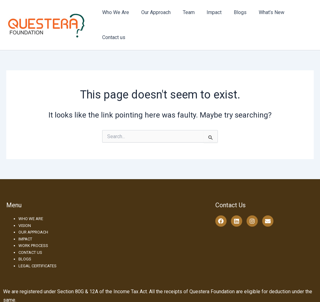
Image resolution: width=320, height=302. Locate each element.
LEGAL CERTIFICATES (37, 251)
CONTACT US (30, 238)
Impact (209, 18)
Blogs (233, 18)
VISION (24, 211)
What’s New (263, 18)
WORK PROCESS (33, 231)
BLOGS (24, 245)
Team (186, 18)
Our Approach (155, 18)
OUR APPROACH (33, 218)
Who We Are (117, 18)
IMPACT (25, 225)
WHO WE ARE (30, 204)
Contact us (297, 18)
